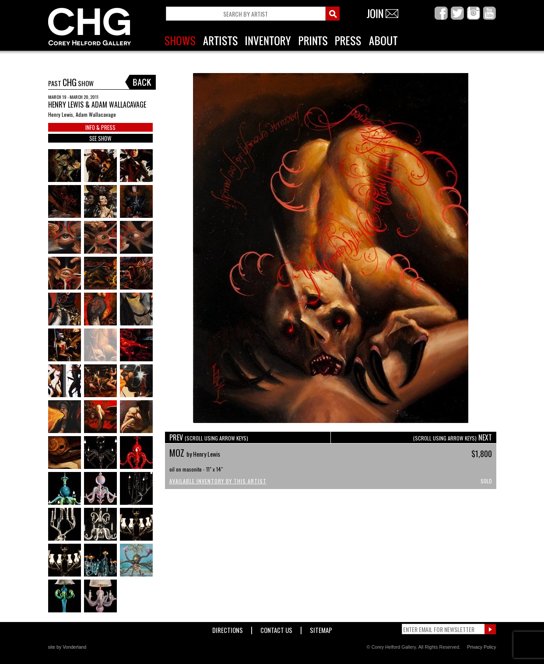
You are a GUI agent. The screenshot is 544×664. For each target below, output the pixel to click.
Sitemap (321, 628)
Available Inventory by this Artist (218, 481)
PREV (208, 437)
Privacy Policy (481, 647)
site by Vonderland (67, 647)
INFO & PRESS (100, 127)
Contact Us (276, 628)
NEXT (452, 437)
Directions (227, 628)
